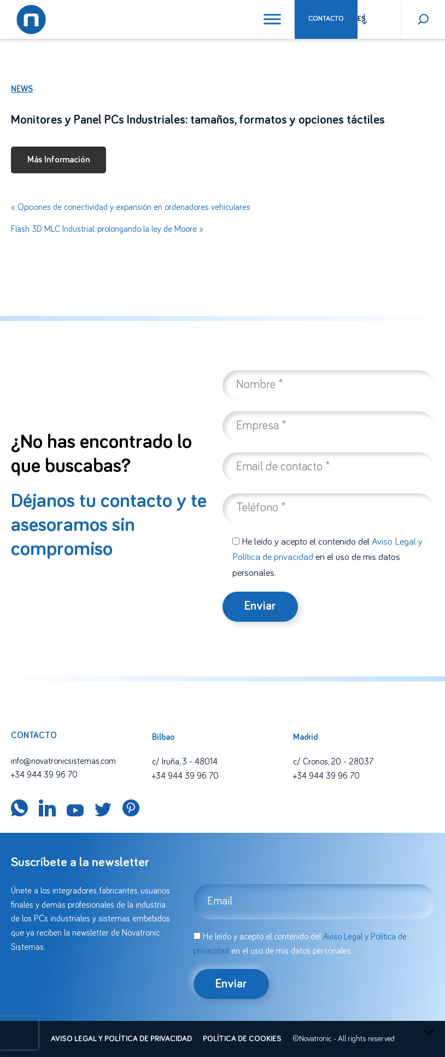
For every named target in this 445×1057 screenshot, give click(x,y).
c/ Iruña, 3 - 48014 (185, 761)
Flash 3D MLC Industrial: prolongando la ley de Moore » (107, 229)
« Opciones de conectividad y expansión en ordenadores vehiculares (130, 207)
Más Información (58, 159)
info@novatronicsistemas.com (63, 761)
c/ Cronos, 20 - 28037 (333, 761)
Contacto (326, 18)
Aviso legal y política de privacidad (121, 1039)
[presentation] (19, 1033)
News (22, 89)
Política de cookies (242, 1039)
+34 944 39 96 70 (44, 774)
